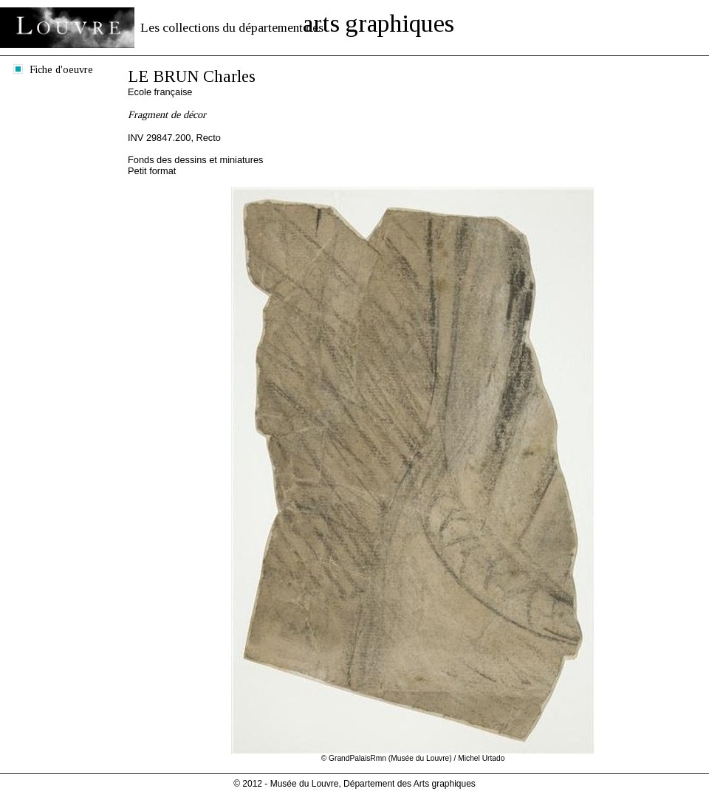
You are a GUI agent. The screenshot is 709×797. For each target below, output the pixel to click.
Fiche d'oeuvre (61, 69)
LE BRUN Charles (192, 76)
